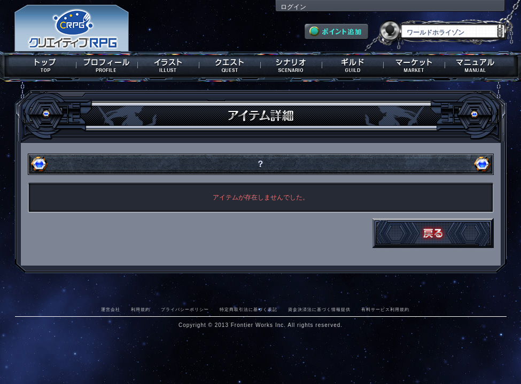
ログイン (293, 7)
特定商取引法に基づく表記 (248, 309)
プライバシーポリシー (185, 309)
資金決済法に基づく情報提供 (319, 309)
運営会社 (110, 309)
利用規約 (140, 309)
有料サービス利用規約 (385, 309)
